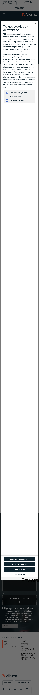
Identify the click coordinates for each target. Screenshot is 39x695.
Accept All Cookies (19, 564)
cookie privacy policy (18, 85)
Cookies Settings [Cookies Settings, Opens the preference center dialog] (20, 574)
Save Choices (19, 569)
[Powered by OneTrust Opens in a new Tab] (29, 578)
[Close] (35, 23)
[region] (19, 299)
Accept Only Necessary (19, 559)
